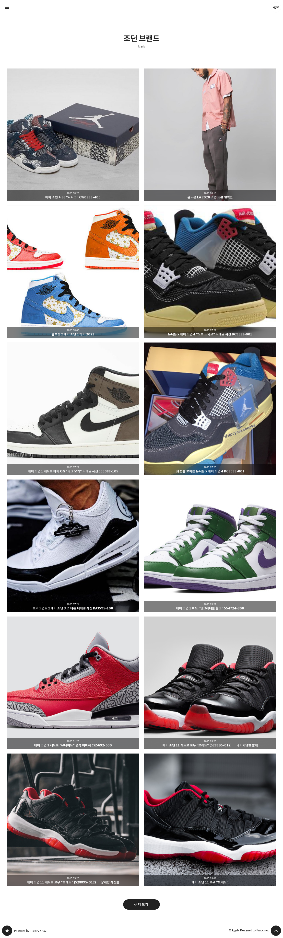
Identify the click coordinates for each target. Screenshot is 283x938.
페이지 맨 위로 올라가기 (276, 931)
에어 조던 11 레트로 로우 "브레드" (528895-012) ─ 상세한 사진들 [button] (73, 820)
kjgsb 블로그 (7, 931)
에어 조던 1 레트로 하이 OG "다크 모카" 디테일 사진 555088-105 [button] (73, 409)
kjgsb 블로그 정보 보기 (276, 7)
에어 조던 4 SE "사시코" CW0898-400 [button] (73, 135)
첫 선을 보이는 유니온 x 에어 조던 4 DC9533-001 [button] (210, 409)
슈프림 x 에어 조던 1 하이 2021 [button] (73, 272)
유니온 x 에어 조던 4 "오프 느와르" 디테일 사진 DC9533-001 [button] (210, 272)
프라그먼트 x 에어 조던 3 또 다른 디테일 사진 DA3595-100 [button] (73, 546)
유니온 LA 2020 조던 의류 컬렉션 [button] (210, 135)
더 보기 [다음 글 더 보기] (143, 904)
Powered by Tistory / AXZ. (30, 931)
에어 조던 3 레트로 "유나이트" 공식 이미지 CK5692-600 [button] (73, 683)
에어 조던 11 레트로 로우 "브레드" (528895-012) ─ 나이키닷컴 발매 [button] (210, 683)
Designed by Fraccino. (254, 930)
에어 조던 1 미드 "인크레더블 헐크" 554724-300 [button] (210, 546)
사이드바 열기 (7, 7)
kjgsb (141, 46)
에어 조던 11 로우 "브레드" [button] (210, 820)
